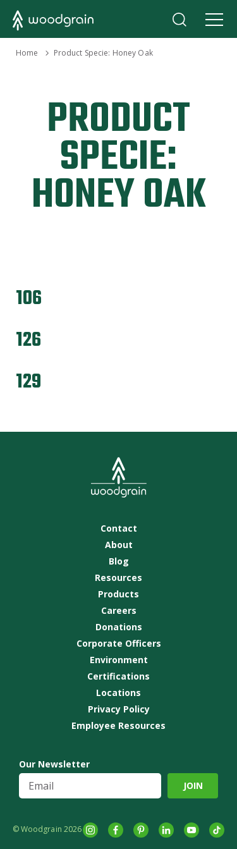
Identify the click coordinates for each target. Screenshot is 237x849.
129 (28, 382)
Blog (119, 561)
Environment (119, 660)
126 (28, 340)
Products (118, 594)
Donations (118, 627)
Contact (118, 528)
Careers (119, 610)
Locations (118, 693)
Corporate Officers (118, 643)
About (119, 545)
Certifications (118, 676)
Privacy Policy (119, 709)
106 (29, 298)
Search (179, 20)
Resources (118, 577)
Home (27, 52)
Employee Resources (118, 725)
